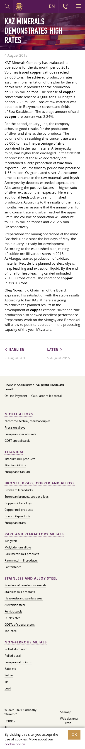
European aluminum (18, 662)
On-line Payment (16, 396)
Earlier (14, 349)
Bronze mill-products (19, 490)
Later (55, 349)
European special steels (20, 434)
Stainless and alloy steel (31, 578)
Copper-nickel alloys (18, 503)
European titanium (17, 472)
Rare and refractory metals (34, 534)
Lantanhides (13, 567)
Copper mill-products (19, 510)
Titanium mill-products (20, 459)
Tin (7, 682)
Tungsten (11, 541)
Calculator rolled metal (46, 396)
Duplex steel (13, 618)
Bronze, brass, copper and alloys (40, 483)
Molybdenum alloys (18, 547)
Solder (9, 675)
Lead (8, 688)
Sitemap (65, 712)
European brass (15, 523)
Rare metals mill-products (22, 554)
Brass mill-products (17, 516)
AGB (7, 727)
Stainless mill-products (20, 592)
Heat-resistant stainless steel (24, 598)
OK (74, 734)
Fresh (67, 723)
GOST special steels (17, 441)
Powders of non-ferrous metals (25, 585)
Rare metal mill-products (21, 560)
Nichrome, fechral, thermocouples (27, 421)
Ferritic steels (13, 611)
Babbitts (10, 669)
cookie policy (15, 744)
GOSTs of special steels (20, 624)
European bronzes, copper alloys (27, 497)
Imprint (10, 721)
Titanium (14, 452)
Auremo (20, 7)
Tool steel (11, 631)
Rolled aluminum (16, 649)
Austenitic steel (15, 605)
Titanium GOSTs (15, 465)
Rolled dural (13, 656)
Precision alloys (15, 427)
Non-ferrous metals (26, 642)
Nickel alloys (19, 414)
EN (52, 6)
